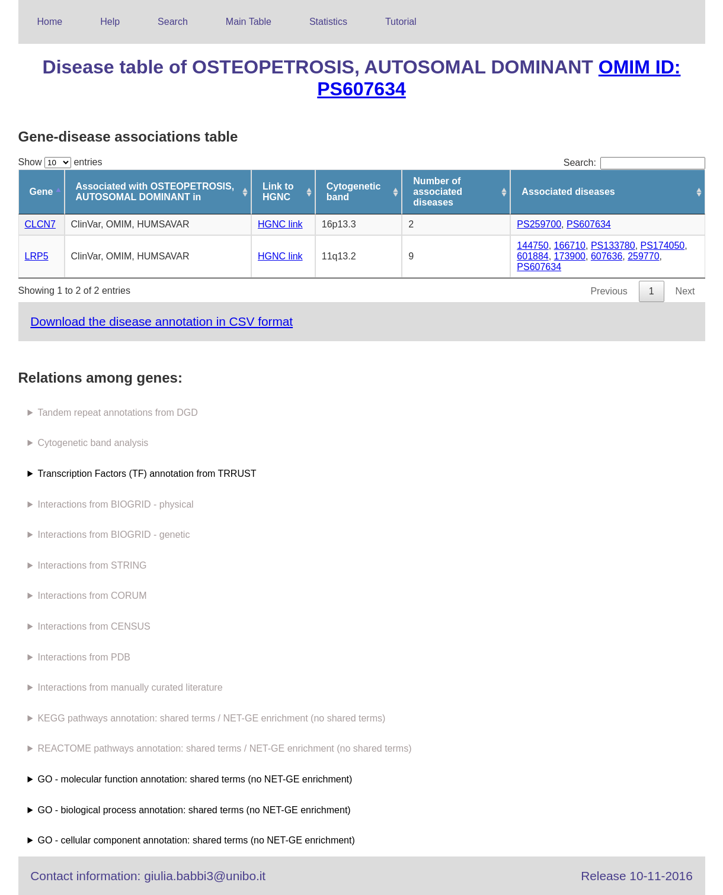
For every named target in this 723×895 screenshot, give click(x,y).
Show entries (60, 162)
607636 (606, 256)
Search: (634, 163)
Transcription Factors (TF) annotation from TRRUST (146, 474)
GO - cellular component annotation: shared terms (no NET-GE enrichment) (195, 840)
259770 (643, 256)
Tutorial (401, 22)
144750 (532, 245)
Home (50, 22)
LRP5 (37, 256)
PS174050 (663, 245)
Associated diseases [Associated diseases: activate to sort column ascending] (568, 192)
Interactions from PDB (83, 657)
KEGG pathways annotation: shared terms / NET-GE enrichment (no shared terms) (211, 718)
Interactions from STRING (91, 565)
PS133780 (613, 245)
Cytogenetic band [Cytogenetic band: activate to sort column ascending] (354, 191)
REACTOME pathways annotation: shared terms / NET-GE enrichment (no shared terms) (224, 748)
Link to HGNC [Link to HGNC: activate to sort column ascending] (278, 191)
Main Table (248, 22)
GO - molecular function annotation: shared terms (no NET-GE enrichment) (194, 779)
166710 (570, 245)
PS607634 (589, 224)
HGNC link (280, 224)
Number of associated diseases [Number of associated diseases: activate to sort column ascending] (437, 191)
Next (685, 291)
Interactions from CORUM (91, 596)
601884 (532, 256)
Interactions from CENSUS (93, 626)
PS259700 (539, 224)
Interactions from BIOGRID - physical (115, 504)
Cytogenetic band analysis (92, 443)
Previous (608, 291)
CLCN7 (40, 224)
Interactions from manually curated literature (129, 687)
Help (110, 22)
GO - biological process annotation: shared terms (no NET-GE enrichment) (193, 810)
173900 (570, 256)
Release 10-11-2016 (636, 876)
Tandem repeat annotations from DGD (117, 413)
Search (173, 22)
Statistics (328, 22)
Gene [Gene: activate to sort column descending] (41, 192)
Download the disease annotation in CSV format (161, 321)
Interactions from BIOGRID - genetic (113, 535)
